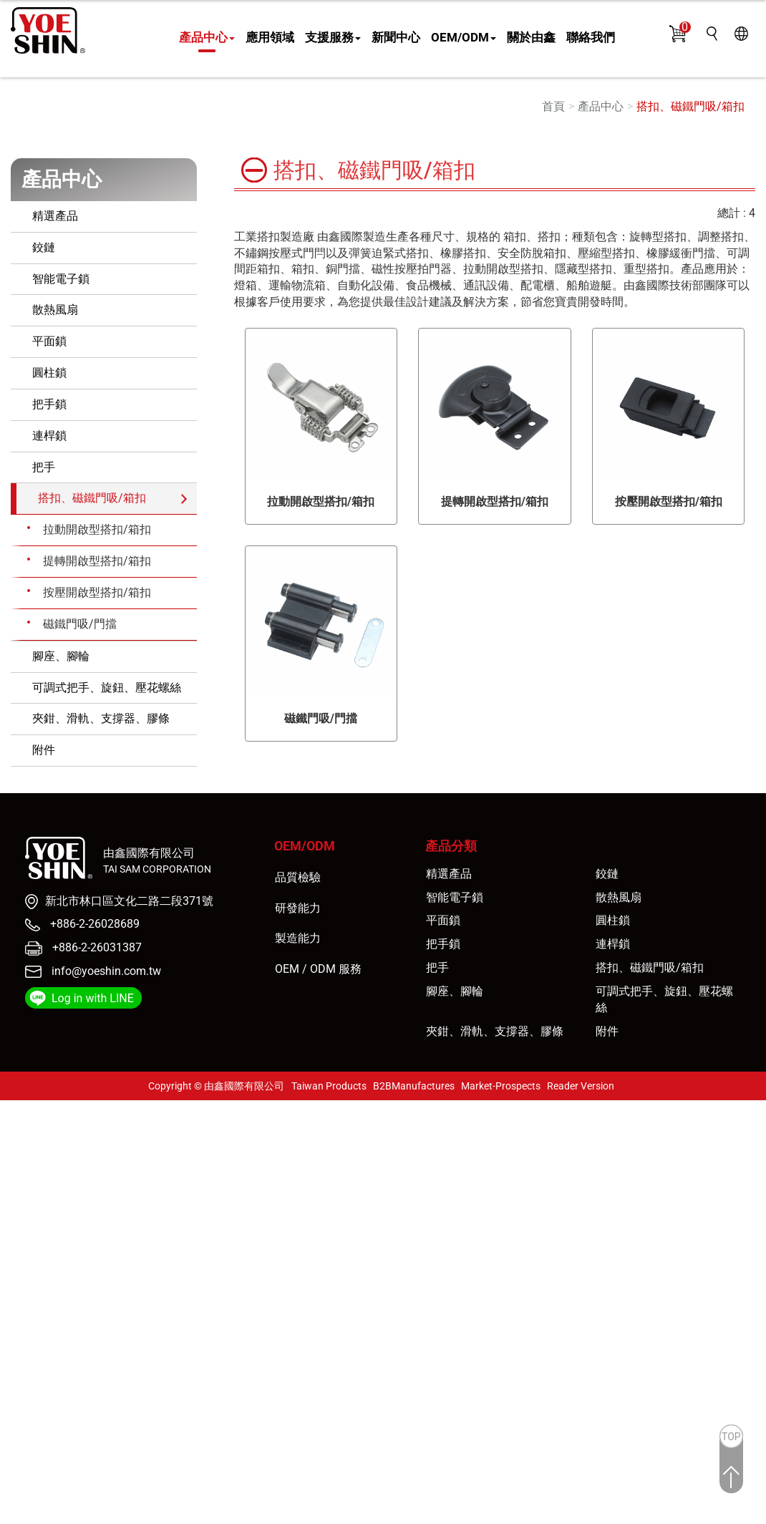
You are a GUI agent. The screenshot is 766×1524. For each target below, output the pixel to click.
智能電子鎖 (60, 279)
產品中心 (207, 37)
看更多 (22, 1255)
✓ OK (261, 1515)
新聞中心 (396, 37)
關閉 (11, 1108)
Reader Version (580, 1086)
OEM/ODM (463, 37)
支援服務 (333, 37)
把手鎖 (49, 404)
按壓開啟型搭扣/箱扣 (97, 592)
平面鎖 (49, 341)
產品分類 (451, 845)
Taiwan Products (329, 1086)
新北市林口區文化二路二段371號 (129, 901)
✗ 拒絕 (16, 1157)
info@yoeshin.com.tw (106, 971)
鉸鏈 (43, 247)
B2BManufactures (414, 1086)
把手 (43, 467)
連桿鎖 (49, 435)
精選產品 (55, 216)
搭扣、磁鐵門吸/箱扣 (690, 106)
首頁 (553, 106)
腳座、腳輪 (60, 656)
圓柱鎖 (49, 372)
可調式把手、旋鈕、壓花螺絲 (106, 687)
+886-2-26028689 (93, 924)
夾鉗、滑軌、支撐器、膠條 (101, 718)
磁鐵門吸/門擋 (80, 624)
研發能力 (298, 908)
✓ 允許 (17, 1140)
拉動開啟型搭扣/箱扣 (97, 529)
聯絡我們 (590, 37)
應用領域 (270, 37)
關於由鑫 (531, 37)
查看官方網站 (81, 1255)
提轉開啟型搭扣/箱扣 (97, 561)
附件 (43, 750)
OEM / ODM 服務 (318, 969)
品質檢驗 (298, 877)
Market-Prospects (500, 1086)
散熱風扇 (55, 309)
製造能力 (298, 938)
